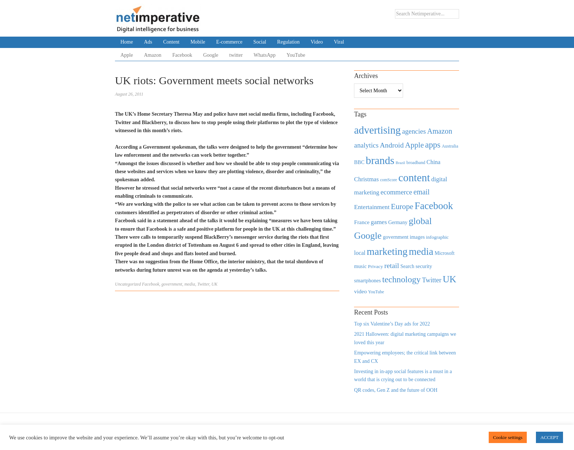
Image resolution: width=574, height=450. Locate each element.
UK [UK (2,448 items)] (449, 279)
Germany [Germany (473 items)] (397, 222)
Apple (126, 55)
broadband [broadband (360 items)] (415, 162)
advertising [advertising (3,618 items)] (377, 130)
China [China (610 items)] (433, 162)
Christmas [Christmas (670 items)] (366, 179)
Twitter (203, 284)
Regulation (288, 42)
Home (126, 42)
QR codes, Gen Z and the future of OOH (395, 390)
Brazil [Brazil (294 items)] (400, 163)
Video (317, 42)
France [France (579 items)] (361, 222)
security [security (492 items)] (423, 266)
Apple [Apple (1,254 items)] (414, 145)
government (171, 284)
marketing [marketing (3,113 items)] (387, 251)
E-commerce (229, 42)
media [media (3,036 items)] (421, 251)
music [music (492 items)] (360, 266)
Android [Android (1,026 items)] (391, 145)
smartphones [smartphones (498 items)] (367, 280)
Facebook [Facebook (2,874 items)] (433, 205)
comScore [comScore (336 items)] (388, 180)
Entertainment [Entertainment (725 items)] (372, 207)
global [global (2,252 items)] (420, 221)
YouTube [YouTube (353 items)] (376, 291)
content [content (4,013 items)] (414, 177)
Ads (148, 42)
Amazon (152, 55)
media (189, 284)
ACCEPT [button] (549, 437)
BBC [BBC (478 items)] (359, 162)
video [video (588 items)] (360, 291)
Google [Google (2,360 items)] (367, 235)
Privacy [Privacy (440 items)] (375, 266)
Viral (339, 42)
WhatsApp (265, 55)
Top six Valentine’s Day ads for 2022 (392, 324)
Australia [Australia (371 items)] (450, 146)
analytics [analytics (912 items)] (366, 145)
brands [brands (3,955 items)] (380, 160)
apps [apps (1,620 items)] (432, 144)
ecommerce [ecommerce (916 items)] (396, 192)
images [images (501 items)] (417, 237)
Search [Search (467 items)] (407, 266)
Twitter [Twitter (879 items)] (431, 280)
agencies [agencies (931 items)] (414, 131)
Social (259, 42)
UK (214, 284)
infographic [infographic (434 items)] (437, 237)
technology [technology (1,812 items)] (401, 279)
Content (171, 42)
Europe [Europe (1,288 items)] (402, 206)
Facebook (182, 55)
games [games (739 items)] (379, 222)
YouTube (296, 55)
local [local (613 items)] (359, 253)
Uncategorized (128, 284)
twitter (236, 55)
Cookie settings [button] (508, 437)
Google (210, 55)
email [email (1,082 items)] (421, 192)
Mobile (197, 42)
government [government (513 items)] (396, 237)
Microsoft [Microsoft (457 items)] (444, 253)
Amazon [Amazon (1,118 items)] (439, 131)
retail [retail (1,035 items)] (391, 265)
